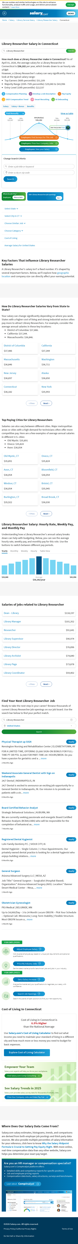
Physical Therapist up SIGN (16, 741)
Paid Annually (15, 113)
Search (71, 50)
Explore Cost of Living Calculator (27, 1052)
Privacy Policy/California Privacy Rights (20, 1229)
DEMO (71, 13)
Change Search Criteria (15, 158)
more (44, 758)
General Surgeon (11, 871)
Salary (12, 20)
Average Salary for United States (20, 245)
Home (4, 20)
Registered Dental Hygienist (17, 839)
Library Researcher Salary (47, 20)
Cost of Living (11, 238)
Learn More (15, 7)
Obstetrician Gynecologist (16, 902)
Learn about (23, 1184)
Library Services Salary (26, 20)
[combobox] (39, 51)
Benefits (30, 106)
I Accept (70, 4)
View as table (67, 113)
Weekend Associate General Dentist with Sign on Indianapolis (28, 774)
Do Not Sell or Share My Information (19, 1236)
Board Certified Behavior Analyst (20, 807)
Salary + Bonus (17, 106)
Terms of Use (67, 1229)
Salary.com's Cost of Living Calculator (30, 1033)
